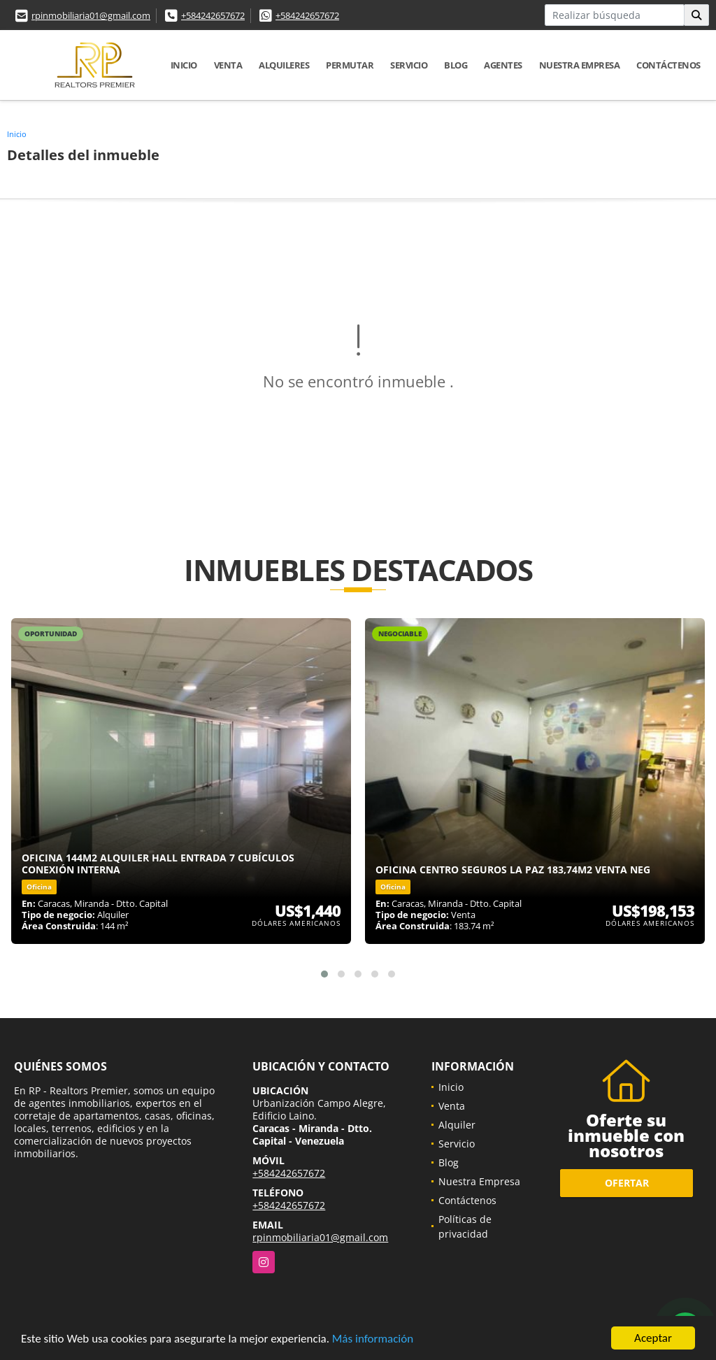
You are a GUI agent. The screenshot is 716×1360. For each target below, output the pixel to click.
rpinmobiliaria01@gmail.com (90, 15)
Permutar (349, 65)
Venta (228, 65)
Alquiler (456, 1124)
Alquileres (284, 65)
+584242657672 (213, 15)
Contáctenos (668, 65)
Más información (372, 1339)
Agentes (503, 65)
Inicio (184, 65)
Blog (455, 65)
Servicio (408, 65)
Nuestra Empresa (579, 65)
